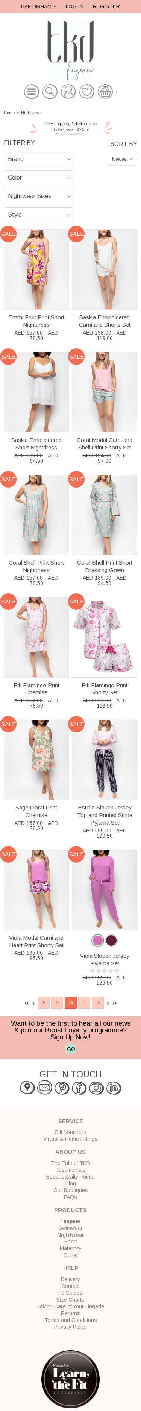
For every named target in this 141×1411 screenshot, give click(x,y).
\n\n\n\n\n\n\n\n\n (39, 177)
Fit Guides (70, 1293)
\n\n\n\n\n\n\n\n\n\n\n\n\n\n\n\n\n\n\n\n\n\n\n (39, 196)
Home (9, 113)
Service (70, 1121)
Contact (70, 1286)
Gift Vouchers (70, 1132)
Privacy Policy (70, 1327)
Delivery (70, 1279)
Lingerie (70, 1221)
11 (84, 1002)
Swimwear (71, 1228)
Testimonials (71, 1170)
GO (71, 1049)
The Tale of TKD (70, 1163)
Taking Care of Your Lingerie (70, 1306)
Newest (119, 159)
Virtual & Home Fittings (70, 1139)
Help (70, 1268)
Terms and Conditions (70, 1320)
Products (70, 1210)
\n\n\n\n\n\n (39, 214)
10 (70, 1002)
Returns (70, 1313)
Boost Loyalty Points (70, 1177)
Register (106, 6)
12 (98, 1002)
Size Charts (70, 1300)
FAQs (70, 1197)
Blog (70, 1183)
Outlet (71, 1255)
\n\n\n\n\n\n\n (39, 159)
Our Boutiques (70, 1190)
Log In (74, 6)
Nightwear (31, 113)
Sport (70, 1242)
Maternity (71, 1248)
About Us (70, 1152)
